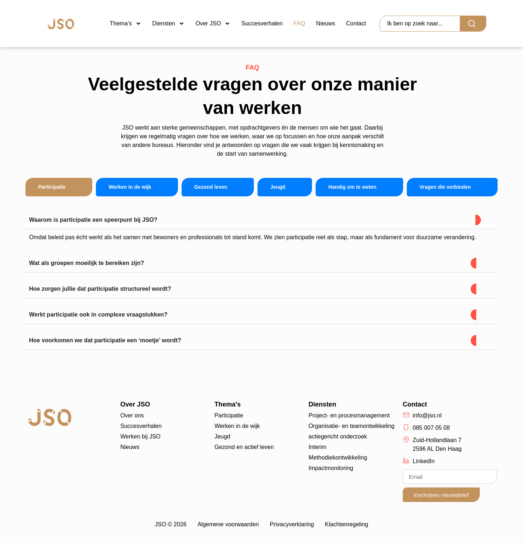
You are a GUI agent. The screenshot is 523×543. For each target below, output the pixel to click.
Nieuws (325, 23)
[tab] (58, 187)
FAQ (299, 23)
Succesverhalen (262, 23)
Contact (356, 23)
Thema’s (125, 23)
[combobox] (420, 24)
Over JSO (212, 23)
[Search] (473, 24)
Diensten (168, 23)
